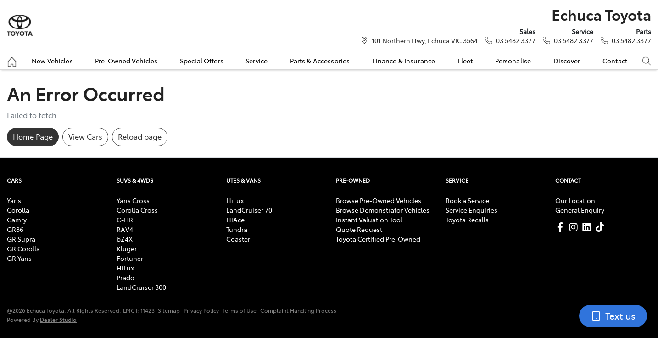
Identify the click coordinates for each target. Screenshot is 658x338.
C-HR (125, 219)
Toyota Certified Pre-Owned (378, 238)
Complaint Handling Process (298, 310)
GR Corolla (23, 248)
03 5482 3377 (515, 40)
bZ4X (125, 238)
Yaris (14, 200)
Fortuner (130, 258)
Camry (17, 219)
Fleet (465, 60)
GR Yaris (19, 258)
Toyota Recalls (467, 219)
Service (256, 60)
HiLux (125, 267)
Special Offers (201, 60)
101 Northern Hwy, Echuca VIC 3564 (425, 40)
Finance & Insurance (403, 60)
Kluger (127, 248)
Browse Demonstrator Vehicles (382, 209)
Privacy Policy (201, 310)
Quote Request (359, 229)
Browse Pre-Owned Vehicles (378, 200)
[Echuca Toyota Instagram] (575, 227)
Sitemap (169, 310)
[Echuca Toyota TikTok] (601, 227)
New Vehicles (52, 60)
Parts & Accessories (320, 60)
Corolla (18, 209)
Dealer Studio (58, 319)
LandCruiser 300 (141, 287)
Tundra (236, 229)
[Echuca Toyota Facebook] (562, 227)
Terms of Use (240, 310)
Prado (125, 277)
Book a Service (467, 200)
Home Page (33, 136)
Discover (566, 60)
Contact (614, 60)
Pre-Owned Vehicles (126, 60)
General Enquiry (579, 209)
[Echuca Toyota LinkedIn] (588, 227)
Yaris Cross (133, 200)
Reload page (140, 136)
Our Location (575, 200)
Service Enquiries (471, 209)
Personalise (513, 60)
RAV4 (125, 229)
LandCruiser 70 (249, 209)
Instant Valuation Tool (369, 219)
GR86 (15, 229)
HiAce (235, 219)
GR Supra (21, 238)
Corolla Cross (137, 209)
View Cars (85, 136)
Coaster (238, 238)
